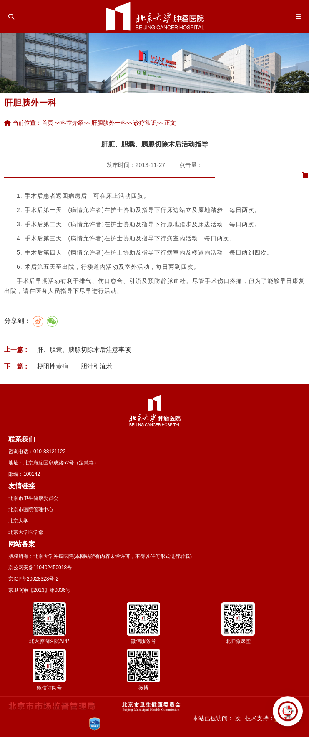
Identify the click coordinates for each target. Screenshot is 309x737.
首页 (47, 122)
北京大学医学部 (25, 532)
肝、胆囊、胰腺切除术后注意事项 (83, 349)
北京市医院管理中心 (30, 509)
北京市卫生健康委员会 (33, 498)
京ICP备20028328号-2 (33, 579)
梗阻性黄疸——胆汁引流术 (73, 366)
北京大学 (18, 521)
